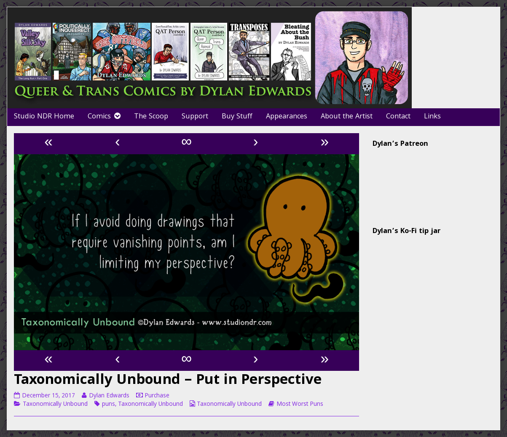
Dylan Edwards (109, 396)
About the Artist (347, 117)
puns (108, 404)
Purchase (157, 396)
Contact (398, 117)
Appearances (286, 117)
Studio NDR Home (44, 117)
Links (432, 117)
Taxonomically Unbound (55, 404)
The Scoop (151, 117)
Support (195, 117)
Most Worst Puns (299, 404)
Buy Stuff (237, 117)
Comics (99, 117)
